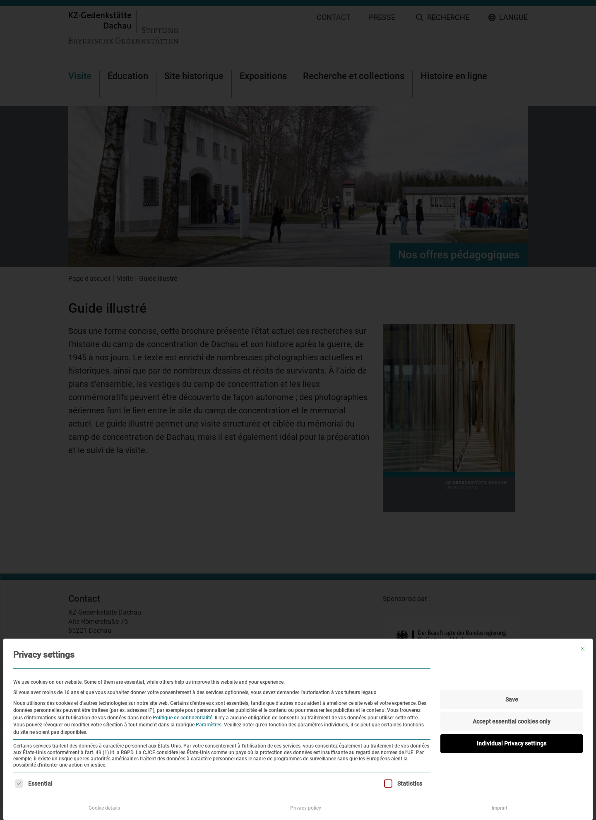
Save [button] (511, 699)
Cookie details (104, 808)
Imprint (499, 808)
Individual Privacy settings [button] (511, 743)
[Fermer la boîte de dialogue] (582, 648)
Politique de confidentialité (182, 718)
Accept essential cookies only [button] (511, 721)
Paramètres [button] (208, 725)
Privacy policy (305, 808)
